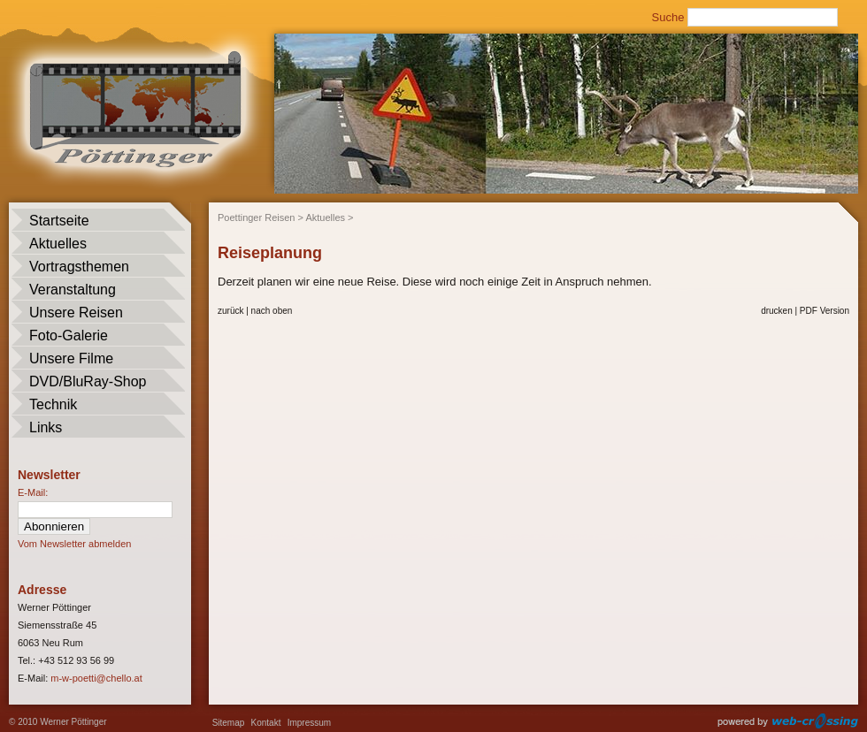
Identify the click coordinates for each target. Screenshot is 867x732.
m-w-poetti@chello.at (96, 678)
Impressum (309, 723)
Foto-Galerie (68, 335)
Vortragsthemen (79, 266)
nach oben (272, 311)
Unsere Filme (71, 358)
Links (45, 427)
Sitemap (228, 723)
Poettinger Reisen (256, 217)
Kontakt (266, 723)
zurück (230, 311)
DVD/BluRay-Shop (88, 381)
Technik (53, 404)
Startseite (59, 220)
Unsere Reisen (76, 312)
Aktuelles (58, 243)
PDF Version (824, 311)
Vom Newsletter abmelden (74, 543)
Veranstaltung (72, 289)
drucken (777, 311)
